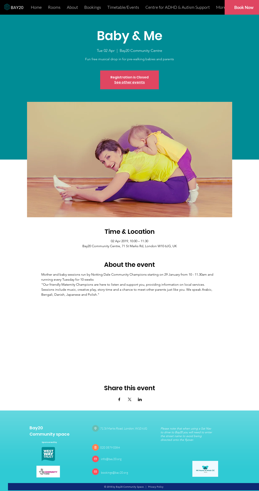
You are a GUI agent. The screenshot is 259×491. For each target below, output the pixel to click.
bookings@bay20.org (114, 472)
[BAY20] (25, 7)
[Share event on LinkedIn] (140, 399)
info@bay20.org (111, 459)
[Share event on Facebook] (119, 399)
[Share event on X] (130, 399)
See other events (129, 82)
